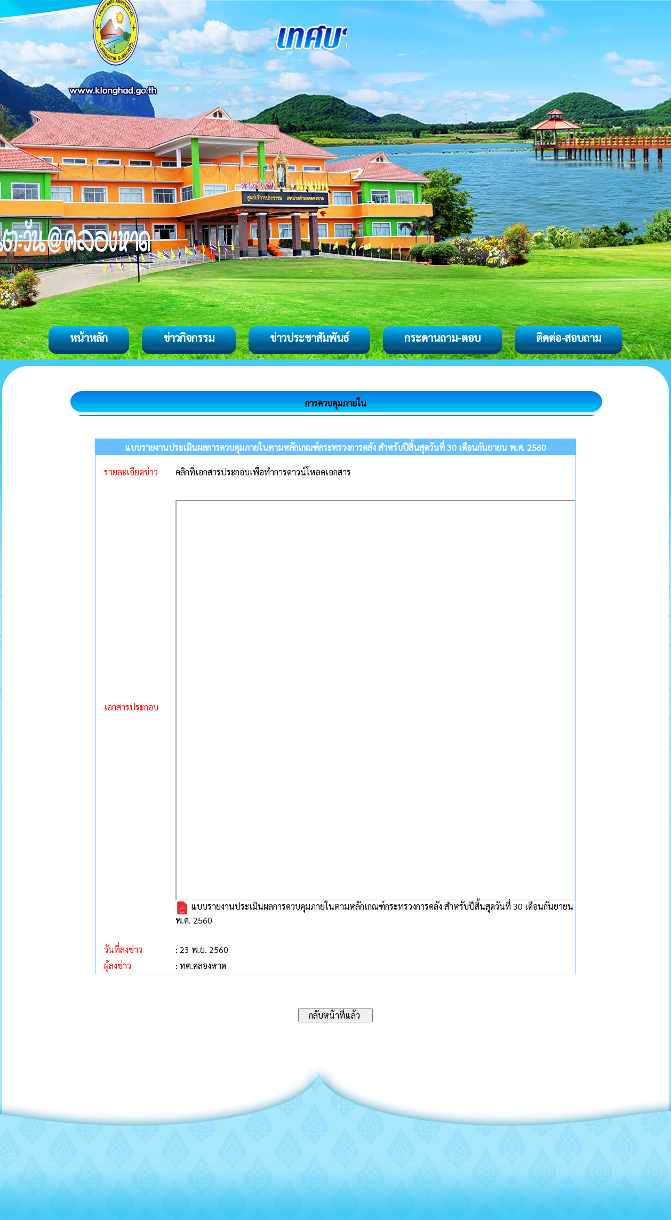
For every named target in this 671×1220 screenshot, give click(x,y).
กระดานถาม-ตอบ (442, 338)
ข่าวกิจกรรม (188, 338)
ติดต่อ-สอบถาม (568, 338)
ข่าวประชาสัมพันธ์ (309, 338)
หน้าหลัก (89, 338)
